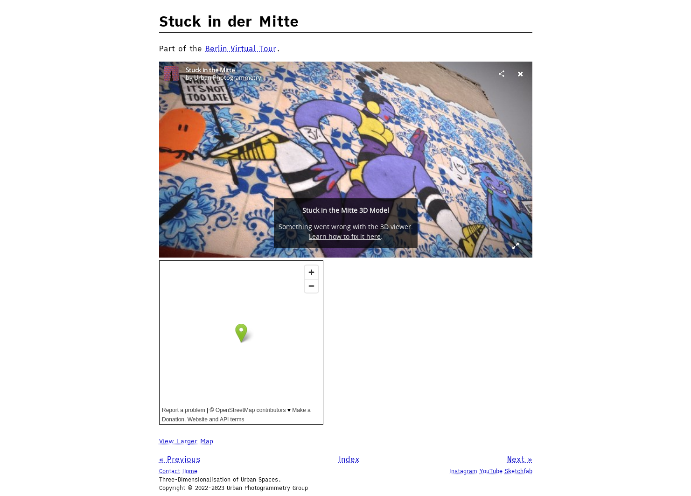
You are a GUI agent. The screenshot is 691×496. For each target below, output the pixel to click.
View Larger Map (186, 441)
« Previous (180, 459)
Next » (519, 459)
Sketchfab (518, 471)
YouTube (491, 471)
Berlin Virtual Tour (240, 48)
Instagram (463, 471)
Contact (169, 471)
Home (189, 471)
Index (349, 459)
